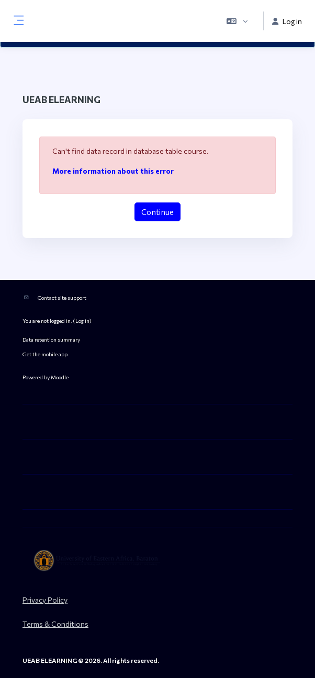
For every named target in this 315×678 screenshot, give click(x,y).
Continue (157, 212)
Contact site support (62, 297)
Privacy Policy (45, 599)
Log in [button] (287, 21)
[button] (237, 20)
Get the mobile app (45, 354)
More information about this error (113, 170)
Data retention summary (51, 339)
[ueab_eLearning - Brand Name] (157, 561)
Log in (82, 320)
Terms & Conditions (55, 623)
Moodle (60, 377)
